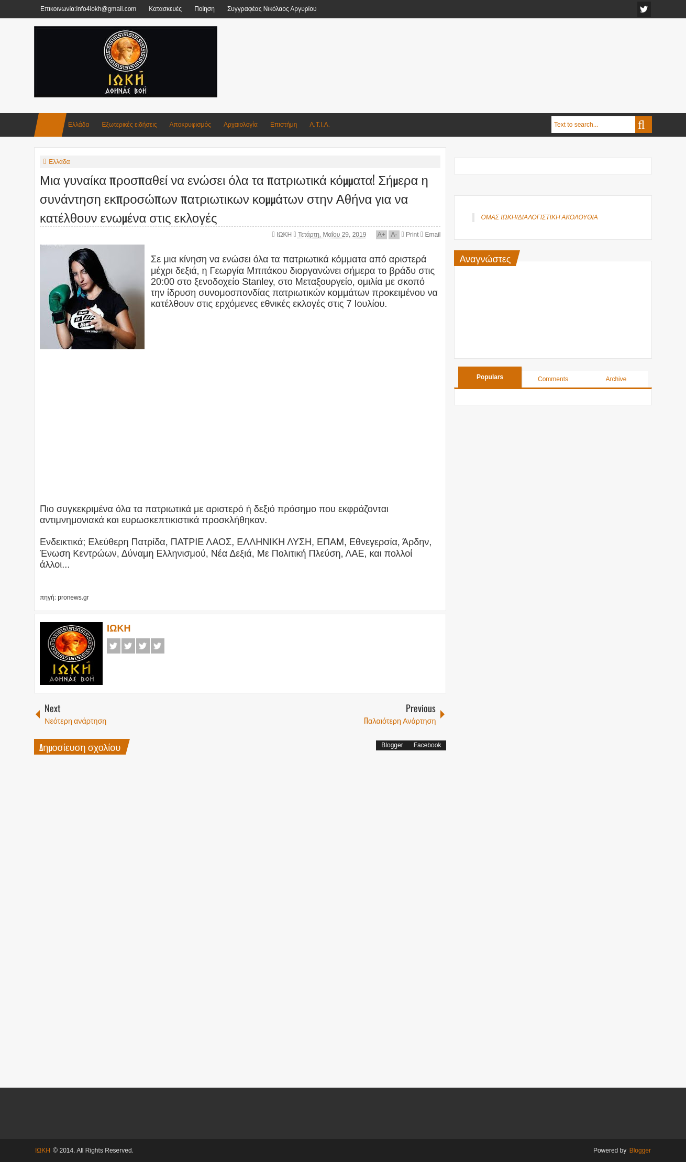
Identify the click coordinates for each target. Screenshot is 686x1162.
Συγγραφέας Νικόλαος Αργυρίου (272, 9)
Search (643, 124)
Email (430, 234)
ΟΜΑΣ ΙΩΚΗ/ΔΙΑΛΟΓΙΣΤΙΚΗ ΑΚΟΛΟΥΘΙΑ (539, 217)
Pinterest (157, 646)
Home (50, 125)
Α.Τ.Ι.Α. (319, 124)
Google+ (143, 646)
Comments (553, 379)
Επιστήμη (283, 124)
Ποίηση (204, 9)
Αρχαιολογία (241, 124)
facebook (644, 9)
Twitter (128, 646)
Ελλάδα (78, 124)
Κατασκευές (165, 9)
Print (409, 234)
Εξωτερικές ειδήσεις (129, 124)
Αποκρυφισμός (190, 124)
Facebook (113, 646)
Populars (490, 377)
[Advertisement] (461, 51)
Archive (615, 379)
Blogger (392, 745)
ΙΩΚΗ (284, 234)
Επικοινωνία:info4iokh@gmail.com (88, 9)
